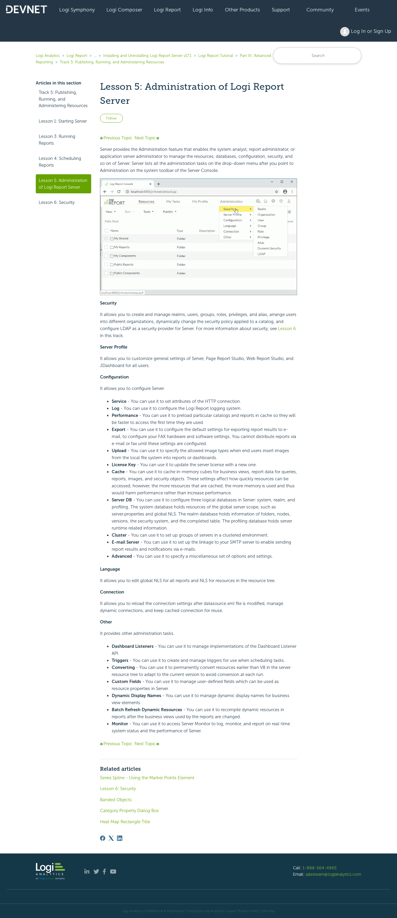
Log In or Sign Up (365, 31)
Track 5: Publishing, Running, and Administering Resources (112, 62)
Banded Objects (116, 799)
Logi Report (167, 10)
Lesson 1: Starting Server (63, 121)
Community (320, 10)
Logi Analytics (48, 55)
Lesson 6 (287, 328)
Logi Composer (124, 10)
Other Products (242, 10)
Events (362, 10)
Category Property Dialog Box (129, 810)
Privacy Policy (248, 911)
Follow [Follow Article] (111, 118)
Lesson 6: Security (56, 202)
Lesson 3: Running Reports (57, 140)
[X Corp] (111, 838)
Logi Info (203, 10)
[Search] (317, 56)
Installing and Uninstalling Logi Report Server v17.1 (147, 55)
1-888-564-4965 (320, 867)
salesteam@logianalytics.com (333, 874)
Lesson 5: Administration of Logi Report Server (63, 184)
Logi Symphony (77, 10)
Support (281, 10)
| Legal (230, 911)
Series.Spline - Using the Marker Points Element (147, 777)
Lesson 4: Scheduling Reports (60, 162)
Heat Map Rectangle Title (125, 821)
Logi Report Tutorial (215, 55)
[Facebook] (102, 838)
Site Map (268, 911)
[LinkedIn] (119, 838)
